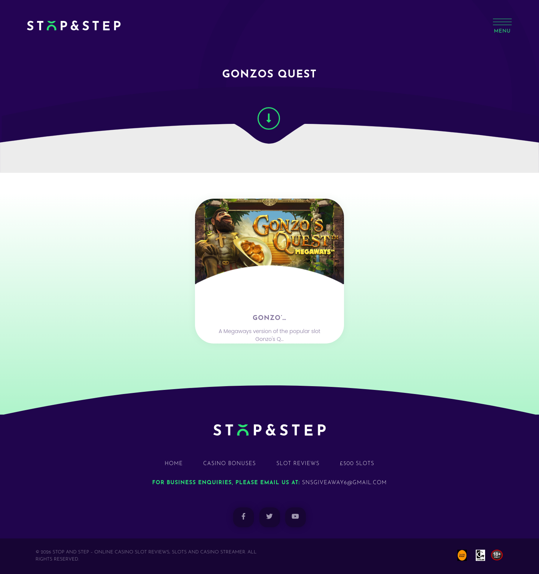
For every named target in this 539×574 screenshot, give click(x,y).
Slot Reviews (298, 464)
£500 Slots (357, 464)
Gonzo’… (269, 332)
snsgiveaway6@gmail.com (344, 483)
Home (174, 464)
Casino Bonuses (229, 464)
